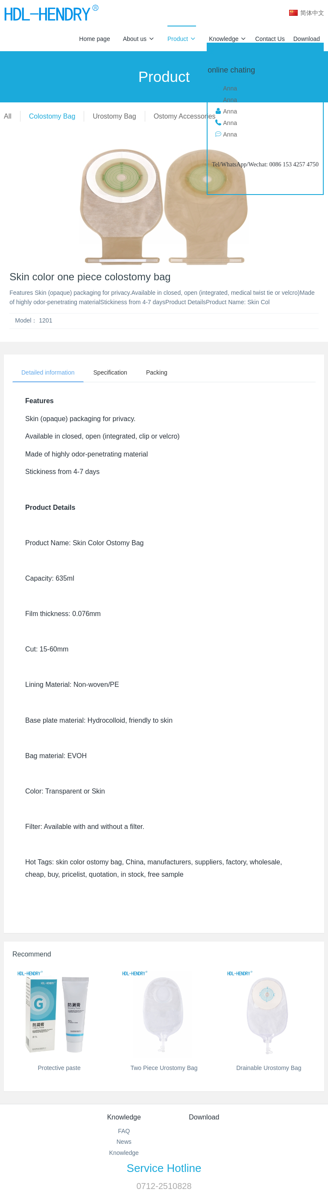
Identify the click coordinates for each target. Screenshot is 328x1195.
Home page (94, 38)
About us (139, 38)
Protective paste (59, 1067)
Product (181, 38)
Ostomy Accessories (185, 116)
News (124, 1141)
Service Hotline (164, 1168)
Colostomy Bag (52, 116)
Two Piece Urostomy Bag (163, 1067)
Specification (110, 372)
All (8, 116)
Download (306, 38)
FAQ (124, 1131)
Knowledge (227, 38)
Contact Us (269, 38)
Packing (156, 372)
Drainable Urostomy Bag (269, 1067)
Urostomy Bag (114, 116)
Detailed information (48, 372)
